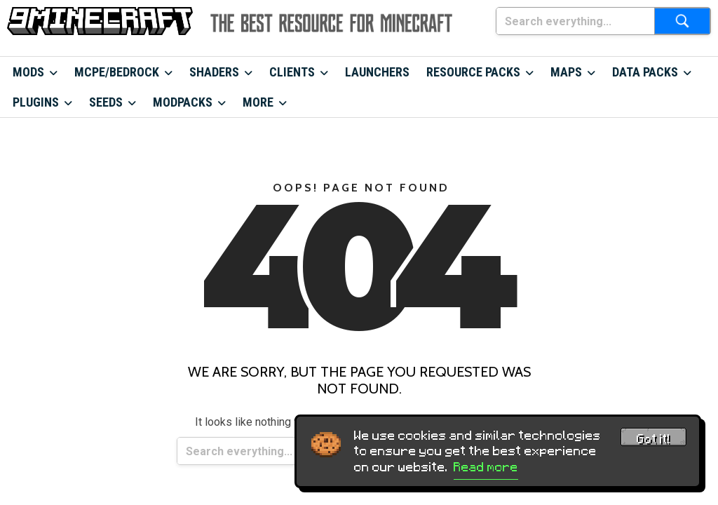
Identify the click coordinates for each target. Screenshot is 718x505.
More (258, 102)
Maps (566, 72)
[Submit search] (682, 21)
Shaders (214, 72)
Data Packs (645, 72)
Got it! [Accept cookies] (653, 439)
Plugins (36, 102)
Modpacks (182, 102)
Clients (292, 72)
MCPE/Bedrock (116, 72)
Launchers (377, 72)
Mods (28, 72)
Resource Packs (473, 72)
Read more (486, 467)
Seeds (106, 102)
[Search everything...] (575, 21)
